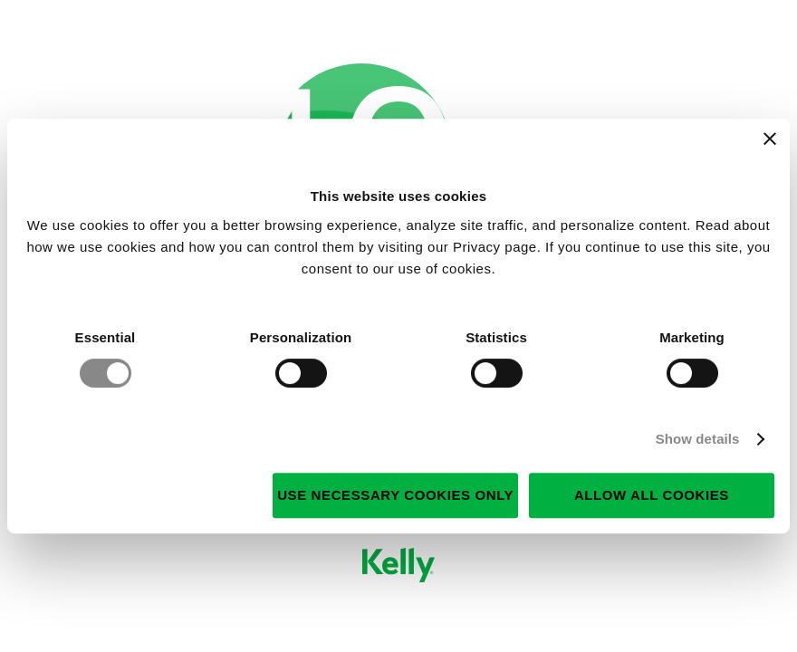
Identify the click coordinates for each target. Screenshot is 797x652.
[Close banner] (769, 138)
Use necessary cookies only (395, 495)
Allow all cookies (651, 495)
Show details (698, 438)
